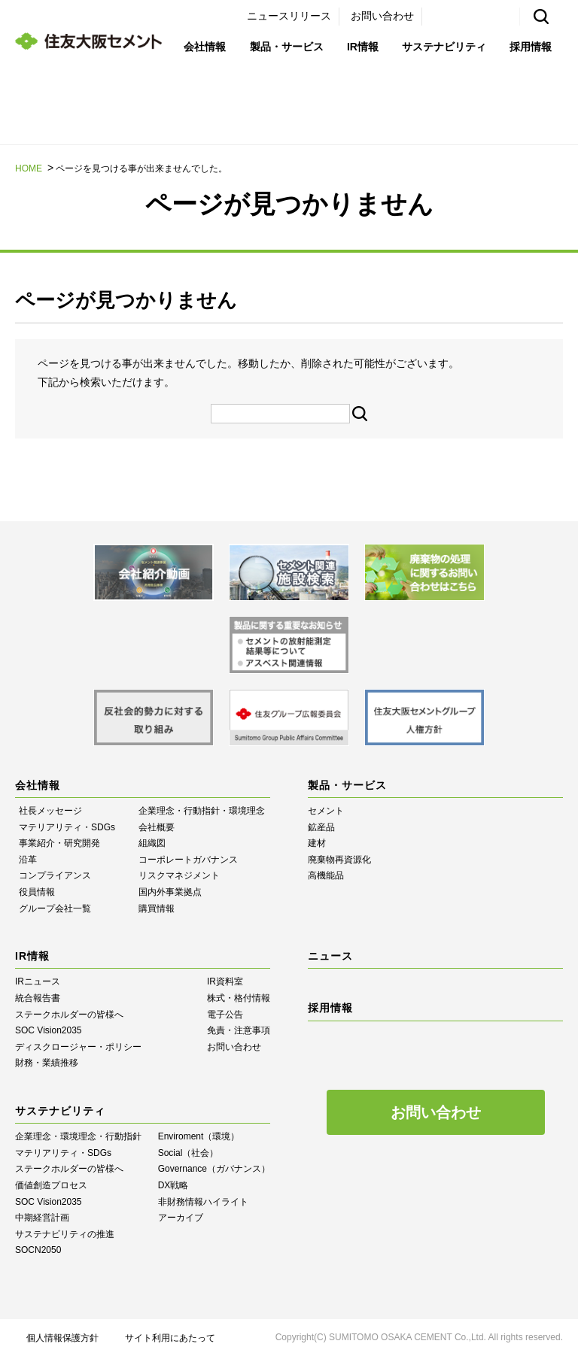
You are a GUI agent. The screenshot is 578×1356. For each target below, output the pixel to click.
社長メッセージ (50, 810)
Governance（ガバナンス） (214, 1168)
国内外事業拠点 (170, 892)
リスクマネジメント (179, 875)
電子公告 (225, 1014)
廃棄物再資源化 (339, 859)
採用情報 (531, 47)
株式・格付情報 (238, 998)
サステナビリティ (444, 47)
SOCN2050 (38, 1250)
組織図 (152, 843)
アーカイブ (180, 1217)
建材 (317, 843)
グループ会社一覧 (55, 908)
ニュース (330, 956)
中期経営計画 (42, 1217)
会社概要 (156, 827)
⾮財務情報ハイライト (203, 1202)
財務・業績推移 (46, 1062)
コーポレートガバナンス (188, 859)
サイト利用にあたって (170, 1337)
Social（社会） (188, 1153)
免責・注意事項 (238, 1030)
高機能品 (326, 875)
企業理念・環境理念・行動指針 (78, 1136)
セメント (326, 810)
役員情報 (37, 892)
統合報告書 (37, 998)
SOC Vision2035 (48, 1030)
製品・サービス (287, 47)
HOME (28, 168)
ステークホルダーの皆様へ (69, 1014)
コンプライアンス (55, 875)
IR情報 (363, 47)
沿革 (28, 859)
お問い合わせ (382, 16)
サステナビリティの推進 (64, 1234)
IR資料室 (225, 981)
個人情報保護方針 (62, 1337)
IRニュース (37, 981)
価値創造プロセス (51, 1185)
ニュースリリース (289, 16)
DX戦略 (173, 1185)
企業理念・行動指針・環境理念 (201, 810)
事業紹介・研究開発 (59, 843)
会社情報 (205, 47)
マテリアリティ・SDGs (67, 827)
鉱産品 (321, 827)
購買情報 (156, 908)
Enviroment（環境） (199, 1136)
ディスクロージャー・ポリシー (78, 1047)
